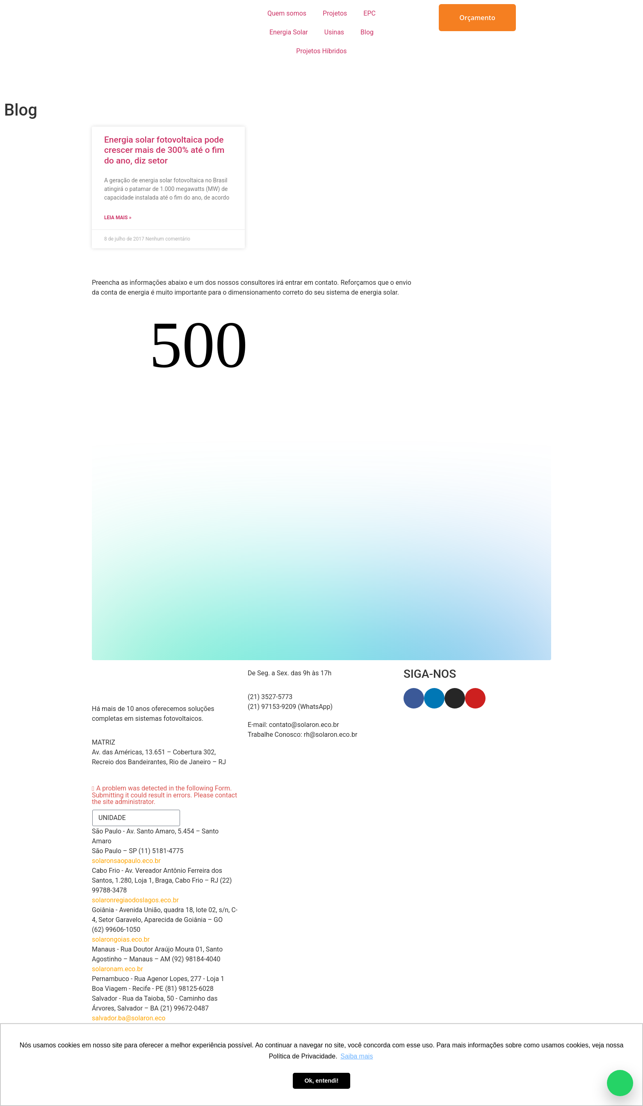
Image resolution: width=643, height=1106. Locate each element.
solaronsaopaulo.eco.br (126, 832)
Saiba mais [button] (356, 1056)
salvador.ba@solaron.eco (128, 990)
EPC (369, 13)
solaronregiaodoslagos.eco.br (135, 872)
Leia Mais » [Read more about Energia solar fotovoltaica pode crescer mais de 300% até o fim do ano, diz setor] (117, 217)
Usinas (334, 32)
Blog (367, 32)
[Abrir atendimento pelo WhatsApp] (620, 1083)
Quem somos (286, 13)
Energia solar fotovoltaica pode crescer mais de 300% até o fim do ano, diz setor (164, 150)
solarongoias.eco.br (121, 911)
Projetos (335, 13)
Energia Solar (288, 32)
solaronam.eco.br (117, 941)
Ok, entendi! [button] (321, 1080)
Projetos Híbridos (321, 51)
